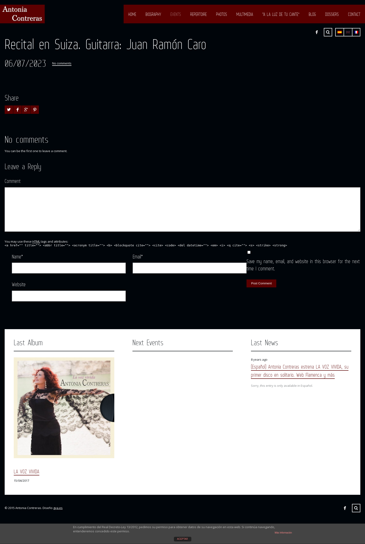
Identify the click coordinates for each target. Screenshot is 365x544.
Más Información (283, 532)
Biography (153, 14)
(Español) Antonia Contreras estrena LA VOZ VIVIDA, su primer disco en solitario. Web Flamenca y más (299, 370)
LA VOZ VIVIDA (26, 471)
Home (132, 14)
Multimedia (244, 14)
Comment (12, 181)
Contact (354, 14)
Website (19, 284)
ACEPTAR (182, 539)
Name (17, 256)
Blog (312, 14)
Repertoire (198, 14)
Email (138, 256)
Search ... (328, 32)
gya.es (58, 508)
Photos (221, 14)
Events (175, 14)
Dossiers (332, 14)
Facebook (316, 32)
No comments (61, 63)
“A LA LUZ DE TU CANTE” (280, 14)
